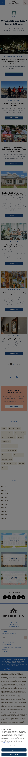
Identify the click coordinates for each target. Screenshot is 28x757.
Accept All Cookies (14, 754)
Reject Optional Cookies (14, 750)
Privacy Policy (6, 743)
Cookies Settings (14, 745)
